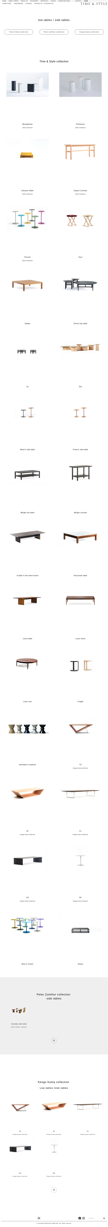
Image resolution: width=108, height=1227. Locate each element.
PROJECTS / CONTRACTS (44, 3)
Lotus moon (80, 639)
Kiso (80, 257)
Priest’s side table (80, 449)
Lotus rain (27, 701)
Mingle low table (27, 512)
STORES (29, 3)
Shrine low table (80, 323)
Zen (80, 386)
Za (27, 386)
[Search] (104, 1218)
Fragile (80, 701)
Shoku (80, 964)
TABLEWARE (18, 3)
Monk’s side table (27, 449)
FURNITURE (6, 3)
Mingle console (80, 512)
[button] (39, 1218)
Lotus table (27, 639)
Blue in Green (27, 964)
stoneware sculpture (27, 765)
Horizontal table (80, 575)
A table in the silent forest (27, 575)
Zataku (27, 323)
